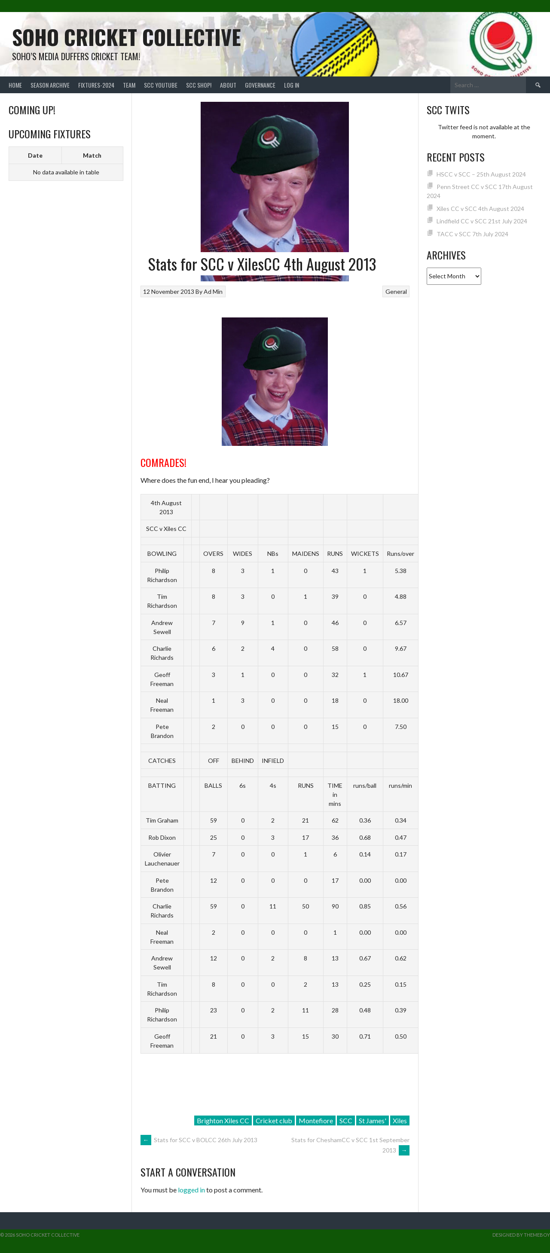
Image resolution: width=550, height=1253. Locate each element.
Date (35, 155)
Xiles (400, 1120)
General (396, 291)
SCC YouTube (160, 84)
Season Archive (50, 84)
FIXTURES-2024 (96, 84)
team (129, 84)
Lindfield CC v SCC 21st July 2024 (482, 221)
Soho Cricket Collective (126, 36)
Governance (260, 84)
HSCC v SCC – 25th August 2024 (481, 174)
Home (15, 84)
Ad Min (213, 291)
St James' (372, 1120)
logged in (191, 1190)
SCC (345, 1120)
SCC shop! (198, 84)
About (228, 84)
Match (92, 155)
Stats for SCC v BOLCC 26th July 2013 (199, 1139)
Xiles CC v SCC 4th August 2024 (480, 208)
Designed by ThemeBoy (521, 1235)
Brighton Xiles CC (223, 1120)
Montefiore (316, 1120)
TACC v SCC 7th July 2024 (472, 234)
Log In (291, 84)
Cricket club (274, 1120)
